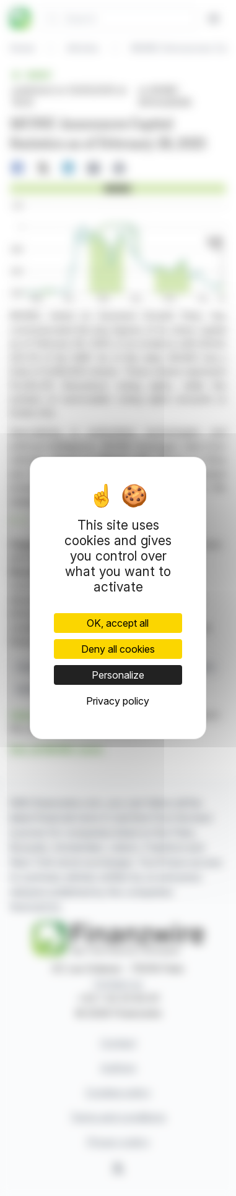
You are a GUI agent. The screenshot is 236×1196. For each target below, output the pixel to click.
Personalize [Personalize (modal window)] (118, 675)
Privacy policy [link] (117, 701)
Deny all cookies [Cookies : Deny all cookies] (118, 649)
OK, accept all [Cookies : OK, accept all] (118, 623)
